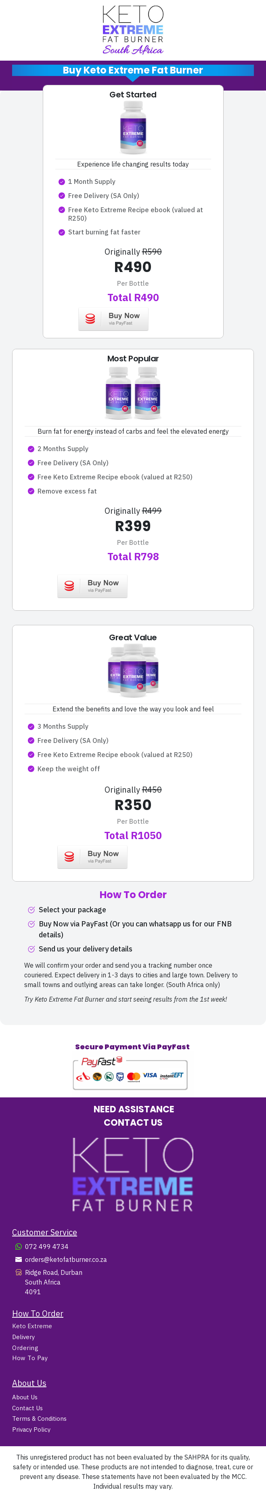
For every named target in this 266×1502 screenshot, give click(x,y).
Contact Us (27, 1408)
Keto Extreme (32, 1326)
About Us (25, 1397)
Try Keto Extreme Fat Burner (64, 999)
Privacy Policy (31, 1429)
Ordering (25, 1348)
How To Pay (30, 1358)
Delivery (23, 1337)
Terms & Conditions (39, 1418)
